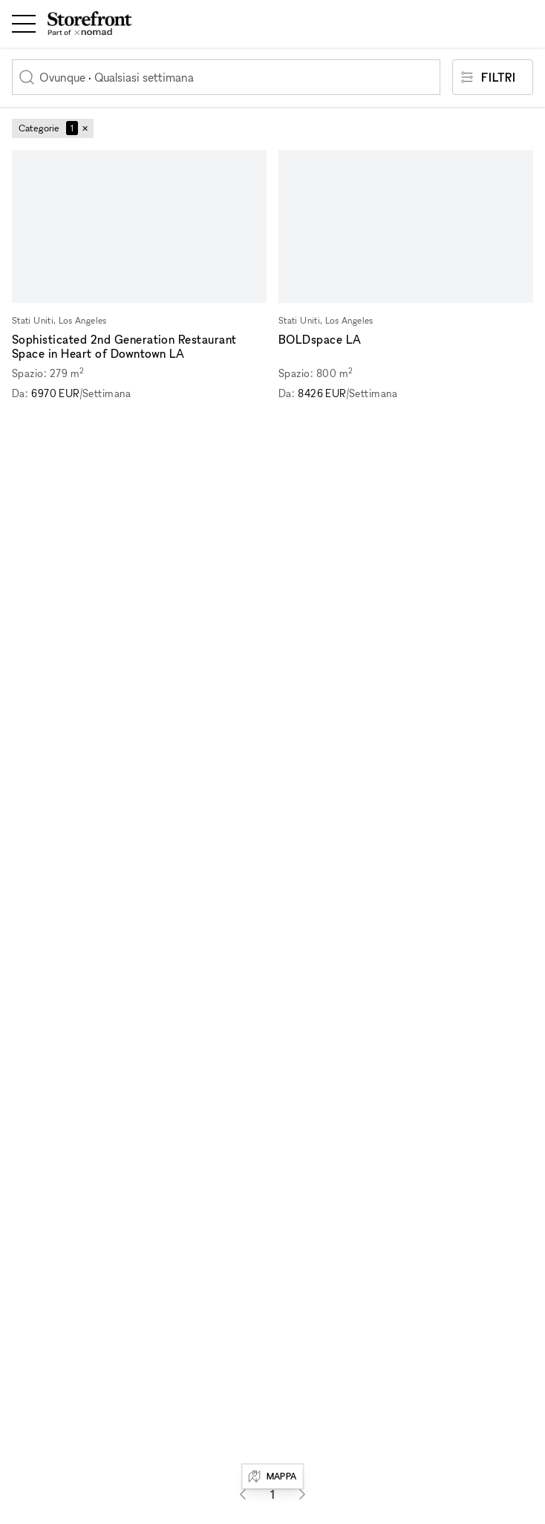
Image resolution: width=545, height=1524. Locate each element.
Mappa (273, 1476)
